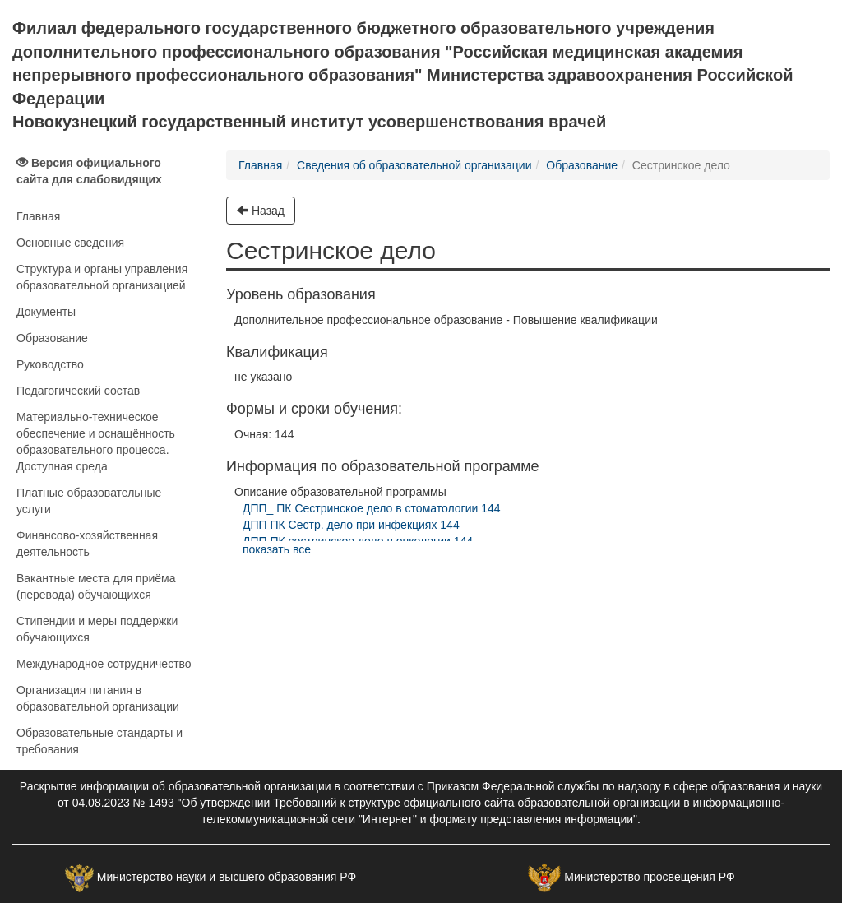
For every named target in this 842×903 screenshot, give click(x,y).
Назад (261, 210)
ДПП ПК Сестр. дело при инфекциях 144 (351, 524)
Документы (46, 311)
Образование (52, 338)
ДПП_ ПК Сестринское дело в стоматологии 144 (372, 508)
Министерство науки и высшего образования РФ (226, 876)
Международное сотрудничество (104, 663)
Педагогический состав (78, 390)
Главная (38, 216)
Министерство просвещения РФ (649, 876)
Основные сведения (70, 242)
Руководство (50, 364)
